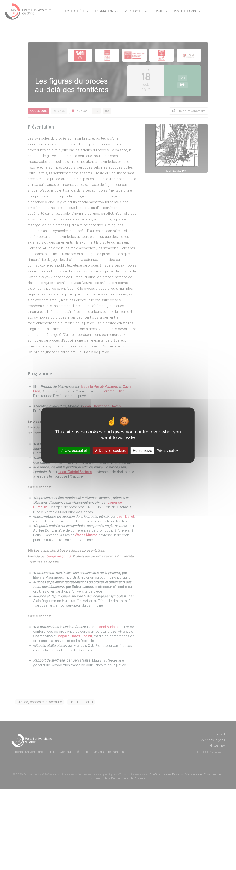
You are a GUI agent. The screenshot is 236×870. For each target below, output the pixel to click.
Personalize (142, 450)
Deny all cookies (110, 450)
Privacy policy (167, 450)
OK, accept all (74, 450)
